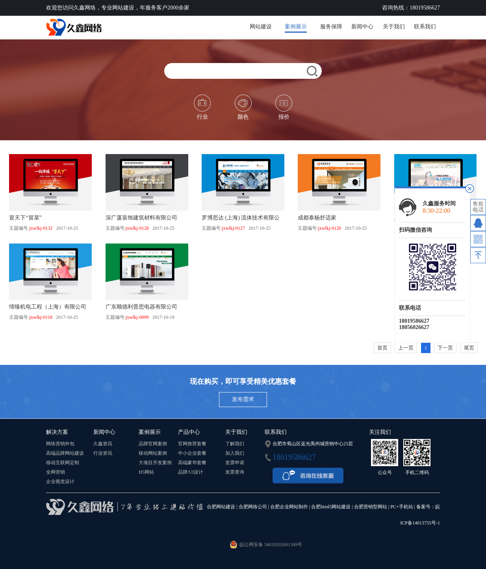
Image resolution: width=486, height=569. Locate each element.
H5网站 (146, 472)
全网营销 (55, 472)
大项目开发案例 (155, 462)
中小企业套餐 (192, 453)
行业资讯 (102, 453)
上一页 (406, 348)
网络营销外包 (60, 443)
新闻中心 (362, 27)
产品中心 (189, 432)
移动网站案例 (153, 453)
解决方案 (57, 432)
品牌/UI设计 (190, 472)
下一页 (445, 348)
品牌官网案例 (153, 443)
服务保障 (331, 27)
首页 (382, 348)
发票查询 (234, 472)
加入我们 (234, 453)
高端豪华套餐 (192, 462)
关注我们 (380, 432)
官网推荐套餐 (192, 443)
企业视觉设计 (60, 481)
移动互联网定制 (62, 462)
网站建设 (261, 27)
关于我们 (394, 27)
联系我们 (425, 27)
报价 (283, 107)
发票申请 (234, 462)
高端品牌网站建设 (65, 453)
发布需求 (243, 399)
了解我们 (234, 443)
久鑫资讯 (102, 443)
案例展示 (296, 27)
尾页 (469, 348)
